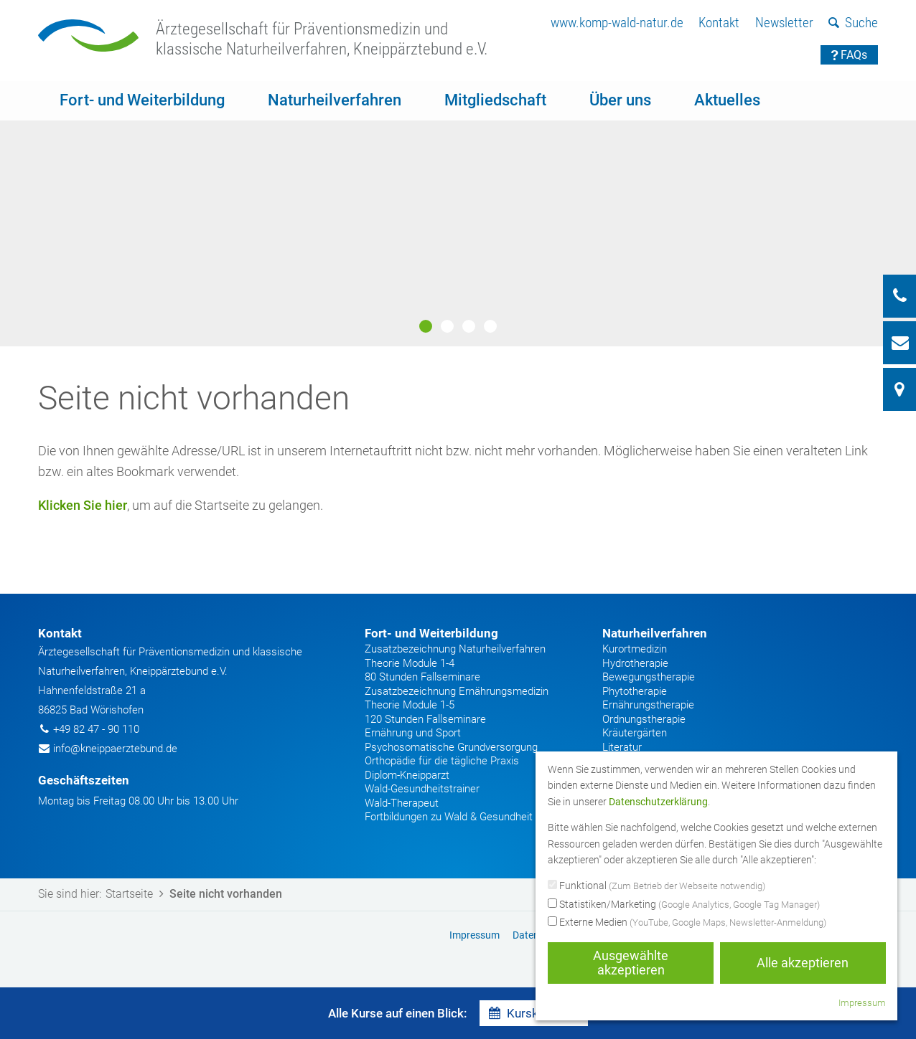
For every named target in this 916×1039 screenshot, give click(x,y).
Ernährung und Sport (413, 732)
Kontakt (718, 22)
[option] (458, 213)
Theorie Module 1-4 (409, 663)
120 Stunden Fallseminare (425, 719)
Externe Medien (687, 923)
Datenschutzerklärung (658, 801)
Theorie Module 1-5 (409, 704)
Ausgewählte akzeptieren (630, 962)
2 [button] (447, 326)
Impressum (862, 1002)
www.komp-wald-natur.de (617, 22)
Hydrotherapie (635, 663)
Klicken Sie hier (82, 505)
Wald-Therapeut (402, 803)
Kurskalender (534, 1013)
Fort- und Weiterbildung (142, 100)
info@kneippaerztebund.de (115, 748)
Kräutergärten (634, 732)
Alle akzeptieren (803, 962)
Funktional (656, 886)
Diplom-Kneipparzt (407, 775)
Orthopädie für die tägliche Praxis (442, 760)
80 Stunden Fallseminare (422, 676)
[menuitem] (617, 23)
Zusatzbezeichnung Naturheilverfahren (455, 648)
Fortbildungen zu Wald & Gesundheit (449, 816)
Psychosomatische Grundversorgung (451, 747)
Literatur (622, 747)
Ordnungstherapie (644, 719)
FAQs (849, 55)
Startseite (137, 894)
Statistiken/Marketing (684, 905)
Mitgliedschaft (495, 100)
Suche (853, 22)
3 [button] (468, 326)
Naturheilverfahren (334, 100)
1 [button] (425, 326)
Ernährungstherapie (648, 704)
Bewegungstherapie (648, 676)
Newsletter (784, 22)
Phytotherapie (634, 691)
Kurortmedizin (634, 648)
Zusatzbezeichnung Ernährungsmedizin (456, 691)
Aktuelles (727, 100)
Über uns (620, 100)
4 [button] (490, 326)
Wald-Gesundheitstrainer (422, 788)
